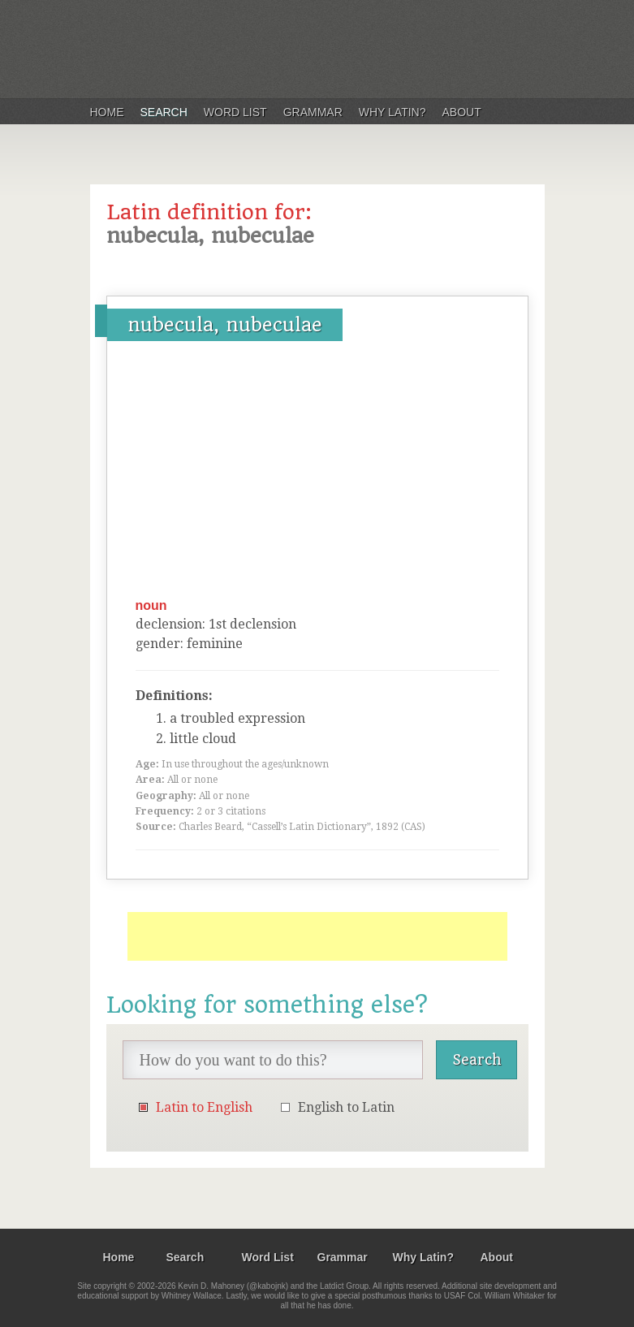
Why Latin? (392, 112)
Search (164, 112)
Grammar (313, 112)
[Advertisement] (317, 475)
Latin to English (204, 1107)
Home (107, 112)
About (461, 112)
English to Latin (346, 1107)
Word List (235, 112)
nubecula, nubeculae (224, 324)
